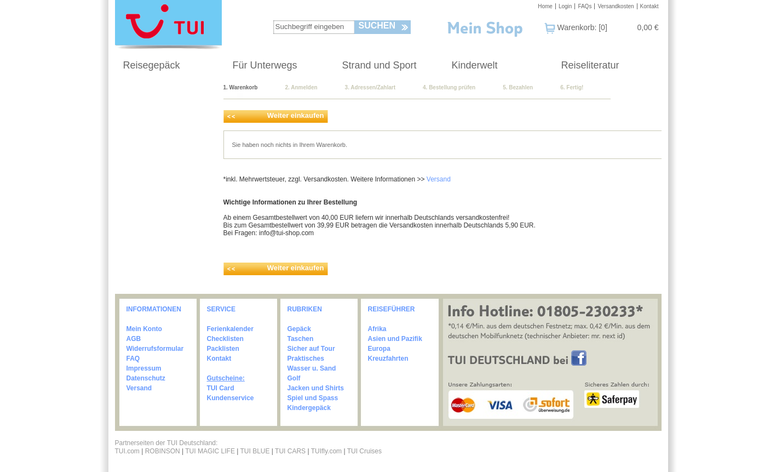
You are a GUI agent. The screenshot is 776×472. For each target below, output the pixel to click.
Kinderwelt (475, 65)
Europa (379, 348)
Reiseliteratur (590, 65)
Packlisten (223, 348)
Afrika (377, 329)
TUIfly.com (326, 451)
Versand (439, 179)
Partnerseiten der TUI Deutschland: (166, 443)
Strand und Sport (379, 65)
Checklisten (225, 339)
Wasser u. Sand (312, 368)
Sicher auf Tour (311, 348)
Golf (294, 378)
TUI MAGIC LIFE (211, 451)
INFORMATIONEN (154, 309)
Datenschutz (146, 378)
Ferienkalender (230, 329)
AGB (134, 339)
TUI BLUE (254, 451)
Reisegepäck (151, 65)
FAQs (584, 6)
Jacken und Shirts (316, 388)
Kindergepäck (309, 408)
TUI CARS (290, 451)
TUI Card (220, 388)
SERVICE (221, 309)
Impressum (144, 368)
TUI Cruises (364, 451)
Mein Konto (144, 329)
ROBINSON (162, 451)
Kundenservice (230, 398)
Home (545, 6)
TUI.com (127, 451)
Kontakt (649, 6)
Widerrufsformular (155, 348)
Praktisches (306, 358)
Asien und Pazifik (395, 339)
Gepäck (299, 329)
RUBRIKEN (305, 309)
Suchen (377, 25)
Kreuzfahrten (388, 358)
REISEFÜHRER (391, 309)
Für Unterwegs (265, 65)
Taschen (301, 339)
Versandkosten (615, 6)
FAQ (133, 358)
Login (565, 6)
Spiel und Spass (313, 398)
